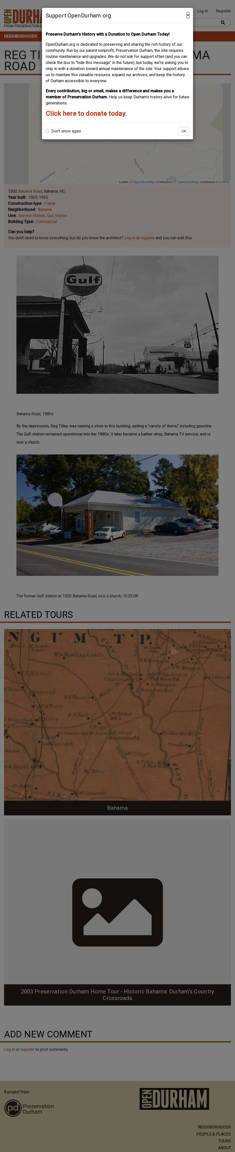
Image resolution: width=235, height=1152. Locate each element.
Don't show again (63, 131)
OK (183, 131)
